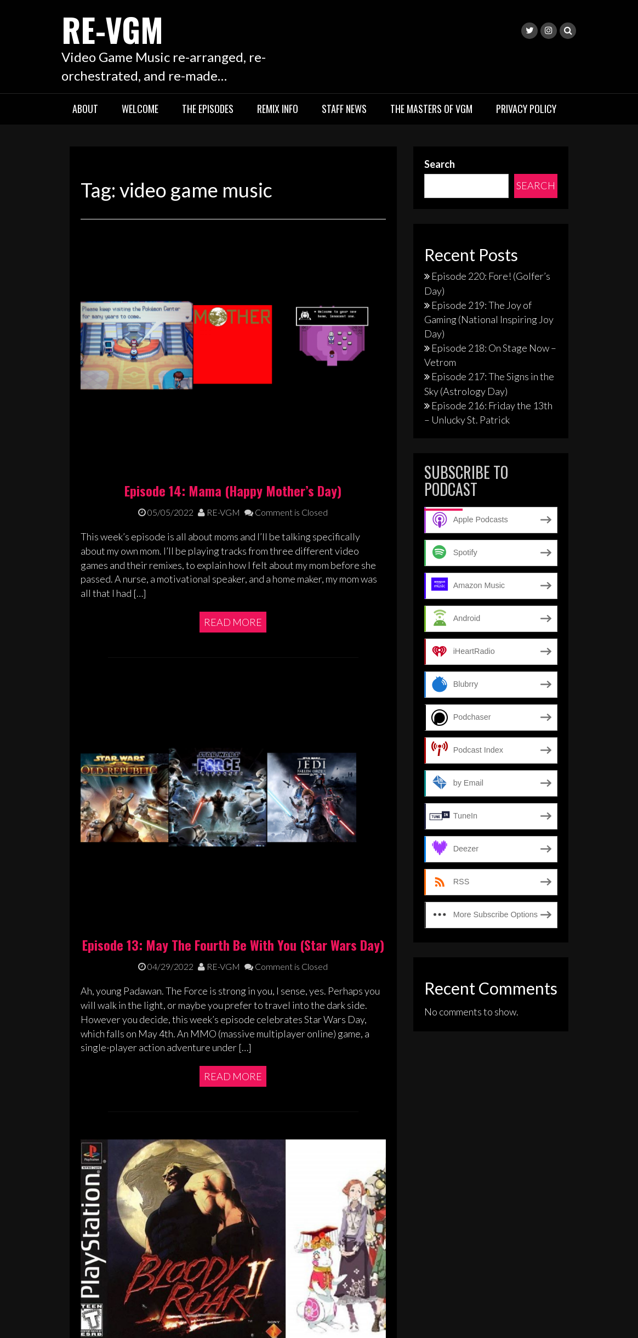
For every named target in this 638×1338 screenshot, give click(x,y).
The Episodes (207, 108)
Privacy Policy (526, 108)
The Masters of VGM (431, 108)
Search (439, 163)
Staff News (344, 108)
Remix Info (277, 108)
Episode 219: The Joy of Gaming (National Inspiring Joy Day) (489, 318)
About (85, 108)
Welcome (140, 108)
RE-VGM (114, 28)
